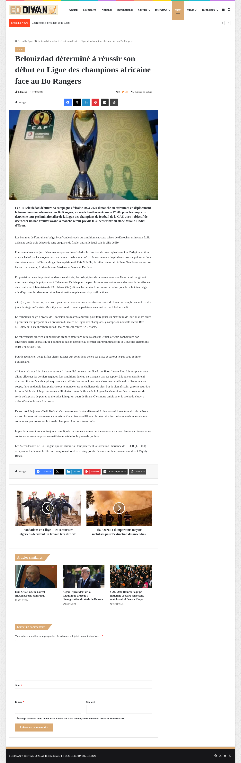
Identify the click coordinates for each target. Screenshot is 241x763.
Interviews (161, 9)
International (125, 9)
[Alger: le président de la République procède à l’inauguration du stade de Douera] (83, 576)
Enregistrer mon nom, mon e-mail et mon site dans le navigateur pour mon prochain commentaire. (71, 718)
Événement (89, 9)
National (107, 9)
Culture (142, 9)
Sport (178, 9)
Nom (18, 685)
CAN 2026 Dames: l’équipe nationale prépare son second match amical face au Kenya (127, 595)
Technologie (208, 9)
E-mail (19, 701)
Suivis (190, 9)
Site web (90, 701)
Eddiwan (22, 92)
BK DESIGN (89, 755)
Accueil (73, 9)
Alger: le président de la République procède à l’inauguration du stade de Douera (83, 595)
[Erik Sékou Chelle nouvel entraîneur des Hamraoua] (36, 576)
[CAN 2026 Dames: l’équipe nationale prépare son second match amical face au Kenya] (131, 576)
